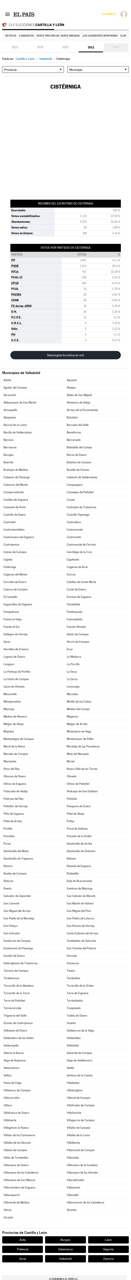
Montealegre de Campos (19, 739)
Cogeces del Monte (15, 574)
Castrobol (9, 522)
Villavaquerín (12, 1195)
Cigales (8, 559)
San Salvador (12, 933)
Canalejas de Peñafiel (80, 492)
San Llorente (11, 903)
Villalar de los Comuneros (19, 1135)
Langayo (9, 664)
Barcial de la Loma (15, 425)
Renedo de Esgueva (79, 866)
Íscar (70, 649)
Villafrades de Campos (81, 1105)
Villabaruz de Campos (17, 1090)
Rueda (7, 888)
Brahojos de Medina (16, 469)
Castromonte (75, 529)
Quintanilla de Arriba (79, 843)
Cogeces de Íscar (77, 567)
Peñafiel (72, 798)
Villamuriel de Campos (81, 1150)
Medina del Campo (78, 709)
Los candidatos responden (100, 35)
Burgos (65, 1240)
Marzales (72, 694)
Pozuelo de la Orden (79, 836)
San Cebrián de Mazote (81, 896)
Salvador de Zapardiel (17, 896)
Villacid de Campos (78, 1097)
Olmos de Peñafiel (78, 783)
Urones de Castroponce (18, 1023)
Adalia (7, 380)
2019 (40, 47)
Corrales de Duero (15, 582)
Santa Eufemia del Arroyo (82, 933)
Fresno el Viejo (13, 619)
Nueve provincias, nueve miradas (58, 35)
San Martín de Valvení (80, 903)
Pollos (70, 821)
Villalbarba (73, 1142)
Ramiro (8, 866)
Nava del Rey (12, 769)
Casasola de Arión (15, 507)
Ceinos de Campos (15, 552)
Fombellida (73, 604)
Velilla (70, 1068)
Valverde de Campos (79, 1053)
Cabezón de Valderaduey (82, 477)
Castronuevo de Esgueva (19, 537)
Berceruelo (74, 440)
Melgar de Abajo (14, 724)
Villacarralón (11, 1097)
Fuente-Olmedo (76, 626)
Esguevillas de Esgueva (18, 604)
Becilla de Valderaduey (18, 432)
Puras (7, 843)
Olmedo (71, 776)
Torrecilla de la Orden (80, 985)
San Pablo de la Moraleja (19, 918)
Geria (7, 641)
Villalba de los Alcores (17, 1142)
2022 (15, 47)
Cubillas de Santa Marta (81, 582)
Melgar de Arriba (77, 724)
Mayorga (9, 709)
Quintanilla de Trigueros (18, 858)
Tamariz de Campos (16, 970)
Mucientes (10, 761)
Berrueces (10, 447)
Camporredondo (14, 492)
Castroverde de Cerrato (81, 544)
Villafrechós (74, 1112)
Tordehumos (11, 978)
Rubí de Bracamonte (79, 881)
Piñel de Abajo (75, 813)
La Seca (72, 671)
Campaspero (75, 484)
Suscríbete (109, 14)
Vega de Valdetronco (79, 1060)
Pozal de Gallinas (77, 828)
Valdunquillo (11, 1045)
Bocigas (8, 454)
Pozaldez (9, 836)
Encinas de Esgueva (79, 597)
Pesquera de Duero (79, 806)
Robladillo (73, 873)
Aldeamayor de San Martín (20, 402)
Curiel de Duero (76, 589)
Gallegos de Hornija (16, 634)
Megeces (72, 716)
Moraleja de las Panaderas (83, 746)
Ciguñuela (73, 559)
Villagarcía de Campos (81, 1120)
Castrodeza (74, 522)
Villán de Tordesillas (16, 1157)
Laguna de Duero (14, 656)
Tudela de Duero (77, 1015)
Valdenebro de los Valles (19, 1038)
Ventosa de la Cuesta (80, 1075)
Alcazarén (10, 395)
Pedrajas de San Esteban (82, 791)
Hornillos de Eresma (16, 649)
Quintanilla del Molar (16, 851)
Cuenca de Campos (16, 589)
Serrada (72, 955)
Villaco (8, 1105)
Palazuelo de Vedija (16, 791)
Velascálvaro (11, 1068)
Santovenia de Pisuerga (18, 948)
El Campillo (10, 597)
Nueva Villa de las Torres (82, 769)
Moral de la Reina (14, 746)
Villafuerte (10, 1120)
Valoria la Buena (14, 1053)
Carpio (71, 499)
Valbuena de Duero (15, 1030)
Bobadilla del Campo (79, 447)
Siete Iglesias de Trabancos (21, 963)
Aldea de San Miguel (79, 395)
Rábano (71, 858)
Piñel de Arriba (13, 821)
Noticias (10, 35)
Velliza (7, 1075)
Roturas (8, 881)
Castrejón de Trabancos (81, 507)
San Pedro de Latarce (80, 918)
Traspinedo (74, 1008)
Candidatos (26, 35)
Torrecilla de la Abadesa (19, 985)
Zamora (108, 1258)
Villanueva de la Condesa (82, 1165)
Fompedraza (11, 612)
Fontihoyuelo (74, 612)
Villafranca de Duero (16, 1112)
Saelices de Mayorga (80, 888)
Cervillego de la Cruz (79, 552)
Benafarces (74, 432)
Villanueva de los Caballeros (21, 1172)
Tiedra (71, 970)
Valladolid (73, 1045)
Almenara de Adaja (78, 402)
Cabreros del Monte (16, 484)
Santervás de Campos (17, 940)
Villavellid (72, 1195)
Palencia (22, 1249)
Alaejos (71, 387)
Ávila (22, 1240)
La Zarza (72, 679)
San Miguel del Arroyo (17, 911)
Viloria (7, 1210)
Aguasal (72, 380)
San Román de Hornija (81, 926)
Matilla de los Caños (79, 701)
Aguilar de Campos (15, 387)
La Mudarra (74, 656)
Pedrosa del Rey (14, 798)
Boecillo (8, 462)
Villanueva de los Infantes (82, 1172)
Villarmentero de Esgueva (19, 1187)
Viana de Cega (12, 1083)
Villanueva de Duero (16, 1165)
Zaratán (8, 1217)
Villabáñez (73, 1083)
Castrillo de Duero (15, 514)
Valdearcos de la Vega (80, 1030)
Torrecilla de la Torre (17, 993)
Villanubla (73, 1157)
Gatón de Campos (78, 634)
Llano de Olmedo (14, 686)
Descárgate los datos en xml (65, 355)
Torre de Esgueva (77, 993)
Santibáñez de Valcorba (81, 940)
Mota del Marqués (78, 754)
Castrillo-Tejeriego (78, 514)
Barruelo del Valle (78, 425)
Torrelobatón (75, 1000)
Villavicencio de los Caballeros (85, 1202)
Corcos (71, 574)
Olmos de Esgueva (15, 783)
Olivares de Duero (15, 776)
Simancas (73, 963)
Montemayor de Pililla (80, 739)
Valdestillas (74, 1038)
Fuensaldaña (74, 619)
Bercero (9, 440)
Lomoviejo (73, 686)
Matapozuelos (12, 701)
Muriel (70, 761)
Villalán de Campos (78, 1127)
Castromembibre (14, 529)
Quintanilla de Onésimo (81, 851)
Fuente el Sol (11, 626)
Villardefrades (75, 1180)
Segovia (108, 1249)
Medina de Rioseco (15, 716)
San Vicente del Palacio (81, 948)
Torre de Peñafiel (14, 1000)
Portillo (8, 828)
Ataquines (10, 417)
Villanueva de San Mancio (19, 1180)
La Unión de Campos (16, 679)
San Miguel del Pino (79, 911)
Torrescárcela (12, 1008)
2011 (91, 47)
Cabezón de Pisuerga (17, 477)
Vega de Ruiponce (15, 1060)
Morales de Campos (16, 754)
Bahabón (72, 417)
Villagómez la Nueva (16, 1127)
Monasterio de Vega (79, 731)
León (108, 1240)
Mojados (9, 731)
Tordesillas (73, 978)
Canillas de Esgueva (16, 499)
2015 (65, 47)
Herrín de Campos (78, 641)
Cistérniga (10, 567)
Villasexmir (73, 1187)
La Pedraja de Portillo (17, 671)
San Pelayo (10, 926)
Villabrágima (74, 1090)
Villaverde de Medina (16, 1202)
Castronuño (74, 537)
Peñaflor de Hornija (16, 806)
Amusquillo (10, 410)
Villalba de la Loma (78, 1135)
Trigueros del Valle (15, 1015)
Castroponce (11, 544)
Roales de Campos (15, 873)
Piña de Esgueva (14, 813)
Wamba (71, 1210)
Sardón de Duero (14, 955)
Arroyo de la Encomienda (82, 410)
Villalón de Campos (15, 1150)
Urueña (71, 1023)
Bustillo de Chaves (78, 469)
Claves (124, 35)
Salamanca (65, 1249)
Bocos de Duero (77, 454)
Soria (22, 1258)
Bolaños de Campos (79, 462)
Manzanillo (10, 694)
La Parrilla (73, 664)
